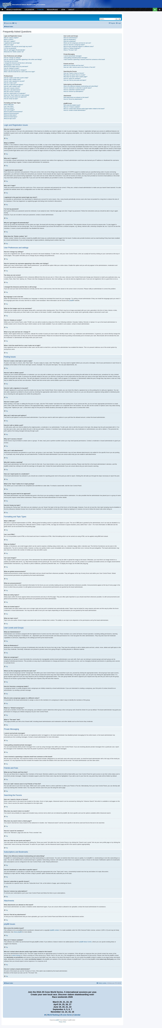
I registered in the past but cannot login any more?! (18, 46)
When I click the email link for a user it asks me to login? (19, 71)
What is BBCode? (9, 104)
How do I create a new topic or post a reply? (16, 77)
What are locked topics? (10, 117)
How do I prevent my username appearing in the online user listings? (23, 59)
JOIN (63, 9)
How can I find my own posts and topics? (75, 80)
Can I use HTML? (9, 106)
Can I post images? (9, 110)
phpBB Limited (54, 930)
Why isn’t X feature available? (72, 107)
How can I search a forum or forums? (74, 73)
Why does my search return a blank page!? (75, 76)
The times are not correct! (11, 61)
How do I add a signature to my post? (14, 81)
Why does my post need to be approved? (15, 97)
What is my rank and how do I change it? (15, 70)
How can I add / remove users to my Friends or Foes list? (79, 67)
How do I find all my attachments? (73, 99)
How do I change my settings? (12, 57)
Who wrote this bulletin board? (72, 105)
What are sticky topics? (10, 115)
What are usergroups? (70, 41)
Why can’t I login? (9, 44)
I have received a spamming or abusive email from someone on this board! (84, 59)
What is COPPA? (8, 39)
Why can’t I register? (9, 41)
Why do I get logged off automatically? (14, 50)
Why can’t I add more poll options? (13, 84)
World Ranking (53, 1015)
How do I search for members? (72, 78)
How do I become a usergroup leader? (74, 44)
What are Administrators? (71, 37)
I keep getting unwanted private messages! (75, 57)
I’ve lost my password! (10, 48)
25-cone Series (66, 1015)
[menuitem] (14, 23)
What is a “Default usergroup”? (72, 48)
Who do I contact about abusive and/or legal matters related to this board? (84, 108)
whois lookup (16, 955)
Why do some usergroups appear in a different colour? (79, 46)
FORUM (41, 9)
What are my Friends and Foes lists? (74, 65)
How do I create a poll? (10, 83)
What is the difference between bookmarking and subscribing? (81, 86)
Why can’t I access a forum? (12, 88)
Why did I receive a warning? (12, 91)
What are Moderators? (70, 39)
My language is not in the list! (12, 64)
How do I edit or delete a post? (12, 79)
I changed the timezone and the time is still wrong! (18, 63)
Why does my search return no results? (74, 75)
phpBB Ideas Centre (85, 942)
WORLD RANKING (14, 9)
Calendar (76, 1015)
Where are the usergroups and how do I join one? (77, 43)
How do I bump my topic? (11, 98)
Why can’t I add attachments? (12, 90)
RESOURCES (52, 9)
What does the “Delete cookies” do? (14, 51)
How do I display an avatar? (11, 68)
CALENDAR (29, 9)
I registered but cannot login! (12, 43)
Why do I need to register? (11, 37)
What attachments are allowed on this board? (76, 97)
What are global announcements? (13, 111)
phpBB (71, 300)
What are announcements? (11, 113)
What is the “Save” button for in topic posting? (16, 95)
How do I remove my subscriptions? (73, 91)
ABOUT (71, 9)
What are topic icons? (10, 118)
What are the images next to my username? (16, 66)
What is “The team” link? (70, 50)
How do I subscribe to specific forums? (74, 89)
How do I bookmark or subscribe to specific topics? (78, 88)
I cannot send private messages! (73, 56)
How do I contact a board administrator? (75, 110)
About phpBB (18, 932)
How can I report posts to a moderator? (15, 93)
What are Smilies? (9, 108)
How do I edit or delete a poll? (12, 86)
